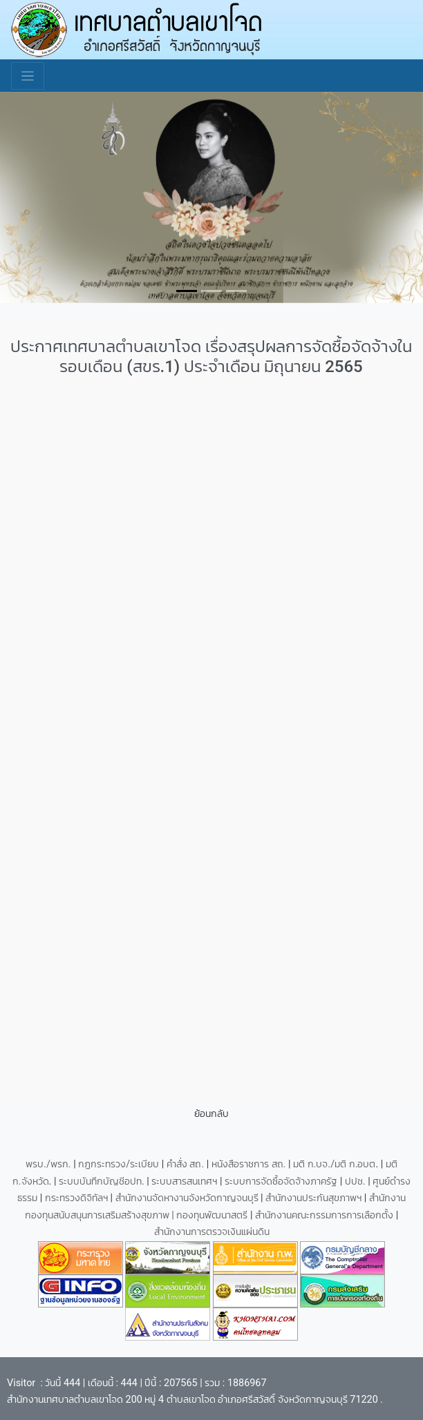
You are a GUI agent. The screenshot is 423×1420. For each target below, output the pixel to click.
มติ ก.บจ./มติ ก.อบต (334, 1164)
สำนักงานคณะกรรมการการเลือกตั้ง (324, 1215)
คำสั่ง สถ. (185, 1164)
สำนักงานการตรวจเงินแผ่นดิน (212, 1232)
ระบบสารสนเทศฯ (185, 1181)
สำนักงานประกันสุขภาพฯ (314, 1198)
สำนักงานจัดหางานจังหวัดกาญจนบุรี (188, 1198)
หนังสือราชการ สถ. (248, 1164)
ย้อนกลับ (211, 1114)
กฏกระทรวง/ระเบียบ (118, 1164)
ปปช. (356, 1181)
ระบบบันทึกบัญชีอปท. (103, 1181)
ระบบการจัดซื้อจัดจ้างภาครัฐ (282, 1181)
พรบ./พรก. (48, 1164)
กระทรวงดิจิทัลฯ (78, 1198)
